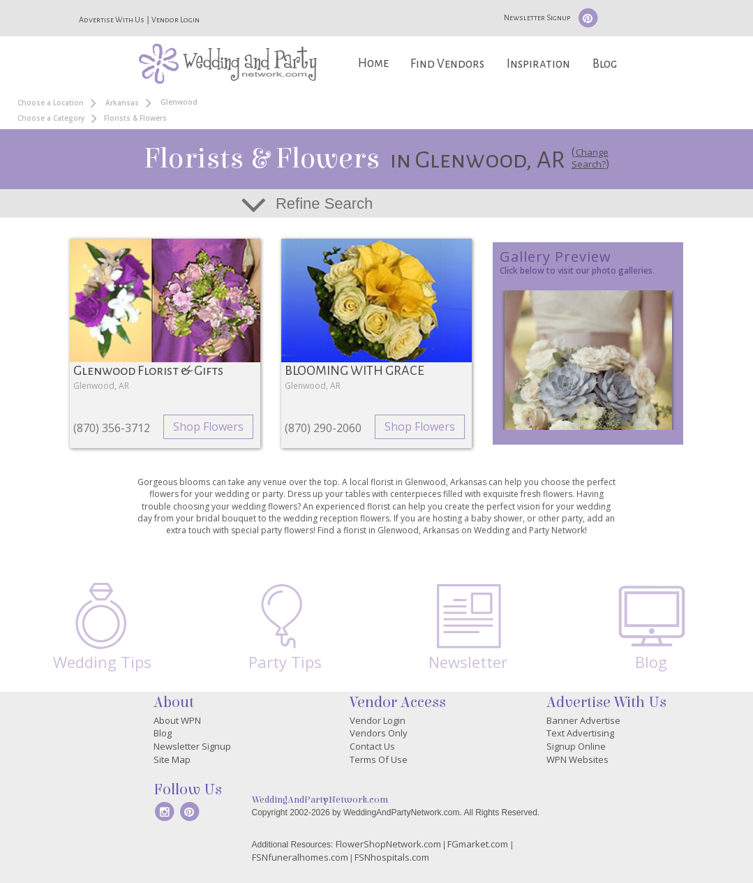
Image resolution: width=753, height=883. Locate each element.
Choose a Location (50, 102)
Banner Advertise (583, 720)
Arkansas (122, 102)
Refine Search (324, 203)
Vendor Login (175, 19)
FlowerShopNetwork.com (388, 844)
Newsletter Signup (537, 17)
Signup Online (576, 746)
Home (373, 63)
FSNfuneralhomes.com (300, 857)
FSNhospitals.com (392, 857)
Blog (604, 64)
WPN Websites (577, 759)
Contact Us (372, 746)
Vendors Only (379, 733)
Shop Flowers (208, 426)
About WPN (177, 720)
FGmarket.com (477, 844)
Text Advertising (580, 733)
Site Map (172, 759)
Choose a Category (50, 118)
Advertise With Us (111, 19)
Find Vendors (447, 64)
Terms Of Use (379, 759)
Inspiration (538, 64)
